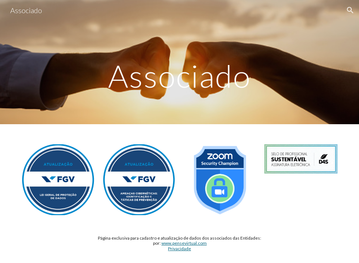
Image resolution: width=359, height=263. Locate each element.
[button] (350, 10)
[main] (179, 62)
